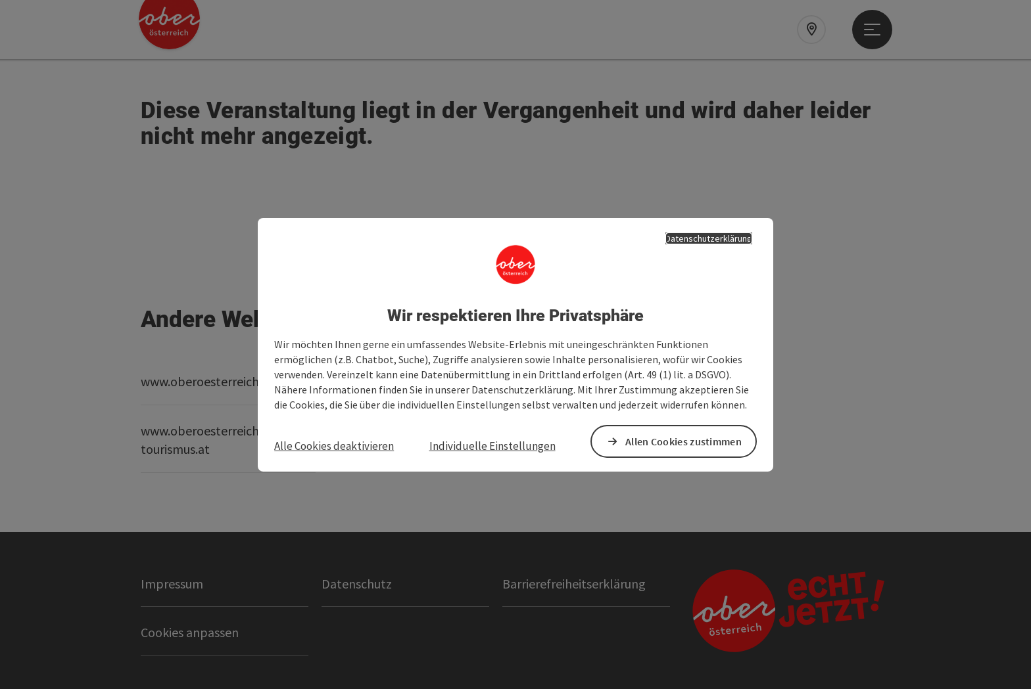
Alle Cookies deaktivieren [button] (334, 446)
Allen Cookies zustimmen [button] (683, 441)
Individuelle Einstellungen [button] (492, 446)
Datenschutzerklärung (708, 238)
